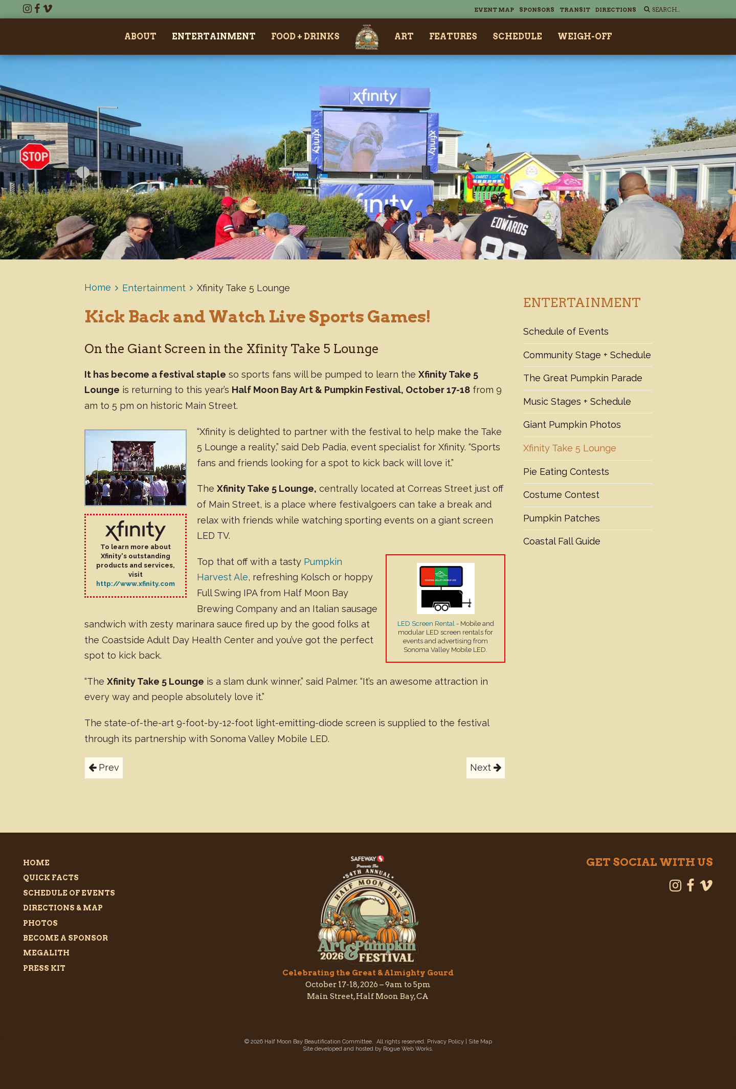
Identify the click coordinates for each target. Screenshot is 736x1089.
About (140, 36)
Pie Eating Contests (566, 471)
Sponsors (536, 9)
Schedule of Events (566, 331)
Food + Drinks (305, 36)
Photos (40, 923)
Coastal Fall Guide (561, 541)
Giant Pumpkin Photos (572, 424)
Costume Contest (561, 494)
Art (404, 36)
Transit (575, 9)
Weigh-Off (584, 36)
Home (97, 287)
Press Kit (44, 968)
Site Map (480, 1041)
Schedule (517, 36)
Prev (103, 767)
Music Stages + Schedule (577, 401)
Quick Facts (51, 878)
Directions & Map (63, 908)
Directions (615, 9)
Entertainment (214, 36)
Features (453, 36)
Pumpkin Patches (561, 518)
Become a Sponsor (65, 938)
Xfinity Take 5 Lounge (569, 448)
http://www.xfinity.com (135, 583)
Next (485, 767)
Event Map (494, 9)
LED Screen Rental (426, 623)
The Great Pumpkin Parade (582, 378)
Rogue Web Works (407, 1049)
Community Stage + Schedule (587, 355)
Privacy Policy (445, 1041)
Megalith (46, 953)
